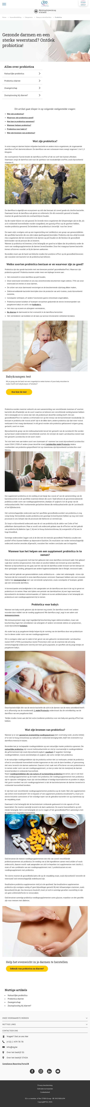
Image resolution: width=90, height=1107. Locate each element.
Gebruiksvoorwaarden (45, 1089)
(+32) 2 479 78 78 (12, 1042)
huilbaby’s (36, 304)
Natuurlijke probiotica (17, 995)
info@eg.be (9, 1047)
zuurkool (49, 752)
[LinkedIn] (49, 1071)
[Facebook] (32, 1071)
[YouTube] (58, 1071)
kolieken (23, 626)
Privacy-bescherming (45, 1085)
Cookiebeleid (45, 1092)
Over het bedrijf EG (15, 1052)
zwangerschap (20, 580)
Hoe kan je (21, 121)
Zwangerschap (14, 1002)
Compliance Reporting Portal (15, 1064)
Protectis (58, 444)
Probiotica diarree (16, 999)
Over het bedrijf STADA (17, 1057)
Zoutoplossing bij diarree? (19, 1005)
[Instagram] (40, 1071)
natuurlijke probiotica (14, 749)
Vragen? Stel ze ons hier (15, 1036)
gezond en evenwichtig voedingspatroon (36, 735)
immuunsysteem (12, 615)
